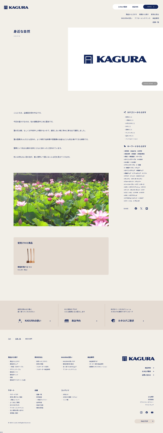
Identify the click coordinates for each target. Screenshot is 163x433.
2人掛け (134, 162)
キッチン (127, 179)
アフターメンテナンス (70, 369)
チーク (127, 190)
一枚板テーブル (129, 168)
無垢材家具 (141, 154)
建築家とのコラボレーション (98, 367)
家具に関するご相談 (16, 397)
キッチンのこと (130, 133)
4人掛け (140, 159)
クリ (126, 201)
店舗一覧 (39, 394)
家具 (126, 156)
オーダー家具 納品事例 (96, 364)
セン (131, 192)
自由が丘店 (39, 405)
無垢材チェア (14, 364)
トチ (143, 190)
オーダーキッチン (137, 179)
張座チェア (128, 173)
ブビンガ (137, 201)
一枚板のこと (129, 120)
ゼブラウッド (133, 195)
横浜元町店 (39, 408)
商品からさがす (14, 361)
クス (126, 192)
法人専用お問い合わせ (17, 410)
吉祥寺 (140, 151)
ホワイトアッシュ (135, 187)
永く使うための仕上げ (70, 367)
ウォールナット (129, 181)
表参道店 (39, 397)
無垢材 (134, 154)
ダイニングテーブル (130, 159)
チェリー (138, 181)
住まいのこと (129, 136)
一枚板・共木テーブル (16, 367)
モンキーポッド (135, 190)
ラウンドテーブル (130, 165)
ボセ (126, 195)
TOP (9, 339)
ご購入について (14, 400)
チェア (138, 168)
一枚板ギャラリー (41, 400)
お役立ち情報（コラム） (70, 397)
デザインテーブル (15, 369)
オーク (142, 184)
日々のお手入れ (14, 405)
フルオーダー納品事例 (43, 369)
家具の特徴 (39, 364)
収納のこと (128, 129)
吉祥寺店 (39, 402)
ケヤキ (136, 192)
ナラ (137, 184)
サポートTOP (14, 394)
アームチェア (137, 173)
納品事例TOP (93, 361)
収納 (11, 377)
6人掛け (127, 162)
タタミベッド (140, 176)
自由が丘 (133, 151)
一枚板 (139, 165)
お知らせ (65, 394)
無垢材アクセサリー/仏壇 (17, 380)
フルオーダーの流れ (42, 367)
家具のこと (128, 117)
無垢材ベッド (14, 375)
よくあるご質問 (14, 402)
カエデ (141, 198)
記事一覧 (18, 339)
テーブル (139, 156)
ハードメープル (129, 184)
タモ (126, 187)
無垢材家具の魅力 (68, 364)
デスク (127, 176)
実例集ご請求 (14, 413)
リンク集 (65, 400)
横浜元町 (127, 154)
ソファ (145, 173)
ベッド (133, 176)
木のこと (128, 126)
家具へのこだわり (41, 361)
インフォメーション (131, 139)
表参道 (127, 151)
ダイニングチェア (130, 170)
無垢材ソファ (14, 372)
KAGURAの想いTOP (69, 361)
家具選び (132, 156)
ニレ (131, 201)
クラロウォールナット (131, 198)
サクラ (142, 192)
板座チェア (140, 170)
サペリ (144, 187)
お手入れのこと (130, 123)
